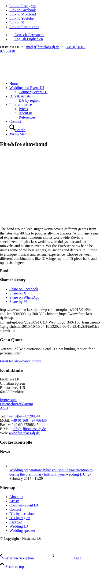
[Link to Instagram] (22, 6)
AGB (4, 408)
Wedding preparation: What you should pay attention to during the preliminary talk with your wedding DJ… (51, 472)
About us (16, 497)
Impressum (8, 400)
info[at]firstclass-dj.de (42, 47)
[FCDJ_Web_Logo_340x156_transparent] (35, 76)
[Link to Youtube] (21, 18)
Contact (15, 509)
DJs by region (19, 518)
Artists (14, 501)
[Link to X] (16, 23)
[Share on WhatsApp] (24, 297)
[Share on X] (17, 293)
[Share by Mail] (20, 302)
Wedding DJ (18, 526)
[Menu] (18, 134)
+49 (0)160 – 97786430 (29, 420)
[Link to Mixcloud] (22, 14)
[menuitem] (54, 84)
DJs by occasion (21, 514)
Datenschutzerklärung (16, 404)
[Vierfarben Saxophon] (26, 558)
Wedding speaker (22, 530)
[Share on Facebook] (23, 289)
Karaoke (15, 522)
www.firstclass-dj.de (24, 433)
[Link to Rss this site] (24, 27)
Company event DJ (23, 505)
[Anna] (66, 558)
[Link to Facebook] (22, 10)
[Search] (17, 130)
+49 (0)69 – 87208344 (24, 416)
